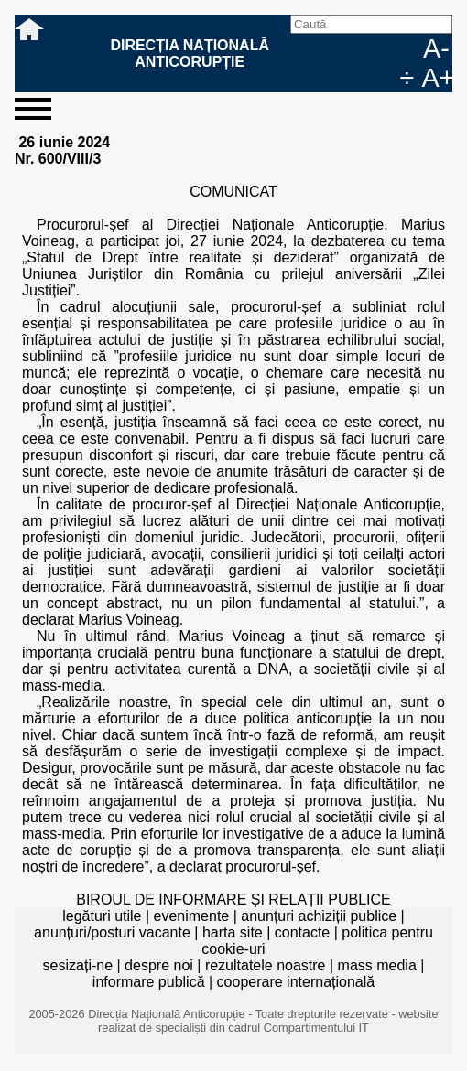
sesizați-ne (78, 965)
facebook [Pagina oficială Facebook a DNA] (349, 48)
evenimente (192, 916)
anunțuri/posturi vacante (112, 932)
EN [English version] (408, 48)
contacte (302, 932)
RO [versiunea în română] (379, 48)
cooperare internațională (296, 982)
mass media (377, 965)
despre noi (159, 965)
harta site (232, 932)
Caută (320, 48)
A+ (436, 77)
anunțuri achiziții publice (318, 916)
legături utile (101, 916)
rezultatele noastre (265, 965)
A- (436, 48)
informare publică (148, 982)
